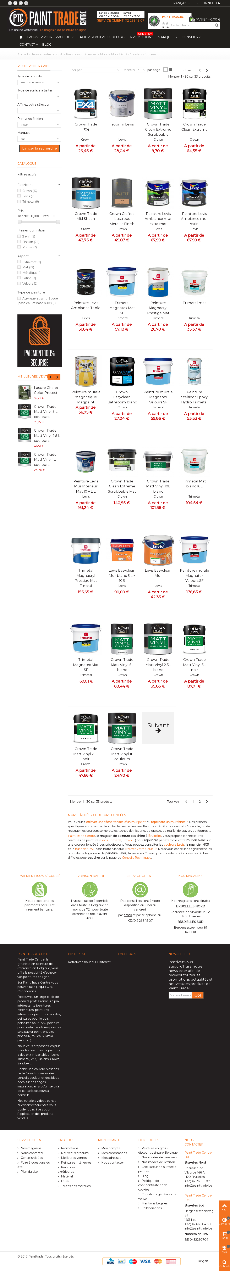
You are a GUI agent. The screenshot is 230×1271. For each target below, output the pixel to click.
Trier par (76, 70)
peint (116, 822)
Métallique (32, 273)
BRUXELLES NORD (190, 906)
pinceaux (23, 1036)
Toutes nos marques (75, 1186)
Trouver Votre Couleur (141, 849)
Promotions (141, 36)
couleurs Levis (174, 844)
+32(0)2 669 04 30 (198, 1224)
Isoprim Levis (122, 124)
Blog (46, 44)
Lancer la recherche (39, 148)
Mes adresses (110, 1158)
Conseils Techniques (136, 858)
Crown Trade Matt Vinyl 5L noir (194, 664)
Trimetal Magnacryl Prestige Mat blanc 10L (86, 578)
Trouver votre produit (49, 37)
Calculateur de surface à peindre (157, 1169)
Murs (103, 54)
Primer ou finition (30, 119)
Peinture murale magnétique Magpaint (85, 397)
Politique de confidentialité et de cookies (153, 1185)
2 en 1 (28, 236)
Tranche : (23, 216)
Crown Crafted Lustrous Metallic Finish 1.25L (122, 221)
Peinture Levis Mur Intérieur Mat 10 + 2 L (85, 486)
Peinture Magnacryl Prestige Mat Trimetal (158, 310)
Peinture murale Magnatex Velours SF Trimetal (158, 399)
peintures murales (47, 1014)
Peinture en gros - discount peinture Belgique (158, 1150)
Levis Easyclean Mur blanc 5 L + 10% (122, 575)
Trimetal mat (194, 303)
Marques (166, 37)
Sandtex (23, 1063)
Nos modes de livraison (158, 1162)
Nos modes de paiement (159, 1157)
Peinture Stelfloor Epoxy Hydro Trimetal (194, 397)
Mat (28, 267)
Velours (29, 283)
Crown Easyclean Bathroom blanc (122, 397)
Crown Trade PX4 (86, 126)
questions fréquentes (32, 1105)
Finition (30, 242)
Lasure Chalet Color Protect (46, 390)
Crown (29, 191)
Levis (28, 196)
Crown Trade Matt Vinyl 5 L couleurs (46, 411)
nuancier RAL (85, 849)
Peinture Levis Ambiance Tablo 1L (85, 308)
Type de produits (29, 76)
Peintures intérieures (81, 54)
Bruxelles (154, 836)
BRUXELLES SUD (190, 922)
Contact (27, 44)
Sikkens (43, 1059)
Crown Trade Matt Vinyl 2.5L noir (86, 754)
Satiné (29, 278)
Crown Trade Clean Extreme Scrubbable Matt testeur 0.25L (158, 134)
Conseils (190, 37)
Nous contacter (31, 1153)
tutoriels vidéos (35, 1101)
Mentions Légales (154, 1203)
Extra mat (31, 262)
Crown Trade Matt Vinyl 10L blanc (158, 486)
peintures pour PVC (31, 1023)
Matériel (66, 1176)
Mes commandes (113, 1153)
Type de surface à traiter (34, 90)
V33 (33, 1059)
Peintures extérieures (66, 1169)
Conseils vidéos (31, 1158)
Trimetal (30, 201)
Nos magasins (30, 1148)
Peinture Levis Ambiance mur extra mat (158, 219)
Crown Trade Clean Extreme (194, 126)
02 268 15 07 (134, 20)
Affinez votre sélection (33, 104)
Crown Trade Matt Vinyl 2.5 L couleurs (47, 435)
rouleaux (38, 1036)
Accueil (22, 54)
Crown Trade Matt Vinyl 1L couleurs (45, 459)
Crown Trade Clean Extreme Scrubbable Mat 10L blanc (122, 488)
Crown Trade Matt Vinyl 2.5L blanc (158, 664)
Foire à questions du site (33, 1165)
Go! (198, 995)
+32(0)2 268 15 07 (140, 921)
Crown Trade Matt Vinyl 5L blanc (122, 664)
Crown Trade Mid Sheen (86, 216)
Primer (29, 247)
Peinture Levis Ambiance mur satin (194, 219)
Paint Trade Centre (81, 836)
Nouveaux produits (74, 1153)
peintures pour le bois (33, 1018)
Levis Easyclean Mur (158, 572)
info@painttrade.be (198, 1185)
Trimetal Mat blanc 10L (194, 483)
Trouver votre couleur (100, 37)
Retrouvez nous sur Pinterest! (89, 962)
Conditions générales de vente (157, 1196)
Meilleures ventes (34, 377)
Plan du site (29, 1172)
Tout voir (186, 70)
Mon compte (110, 1148)
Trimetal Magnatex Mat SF (122, 308)
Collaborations (151, 1208)
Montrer (129, 70)
